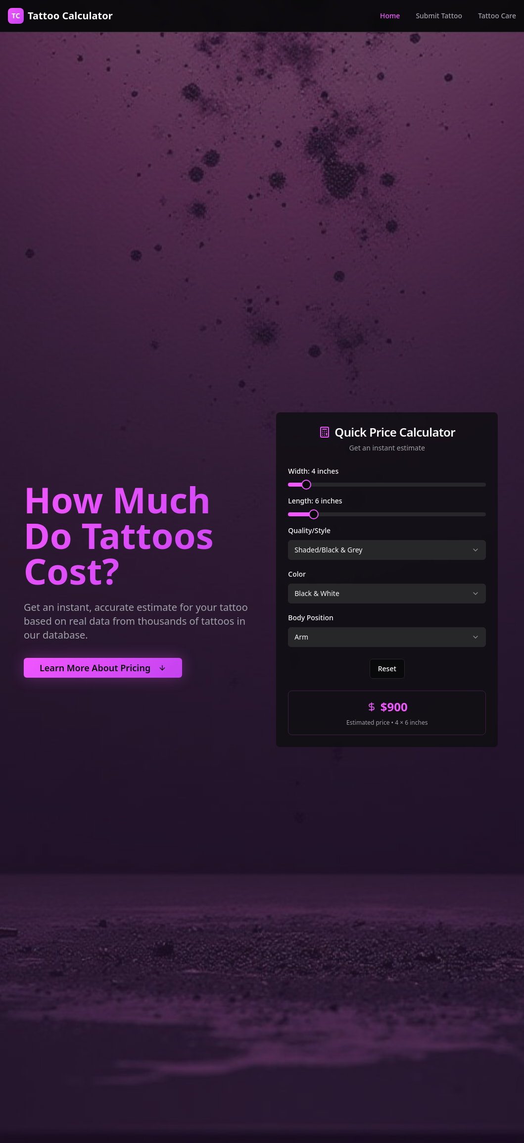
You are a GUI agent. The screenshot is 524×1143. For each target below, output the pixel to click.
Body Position (310, 618)
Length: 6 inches (315, 501)
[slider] (306, 486)
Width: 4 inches (313, 472)
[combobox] (387, 551)
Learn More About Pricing (103, 668)
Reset (387, 669)
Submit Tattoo (439, 15)
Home (390, 15)
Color (297, 575)
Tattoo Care (497, 15)
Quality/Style (309, 531)
